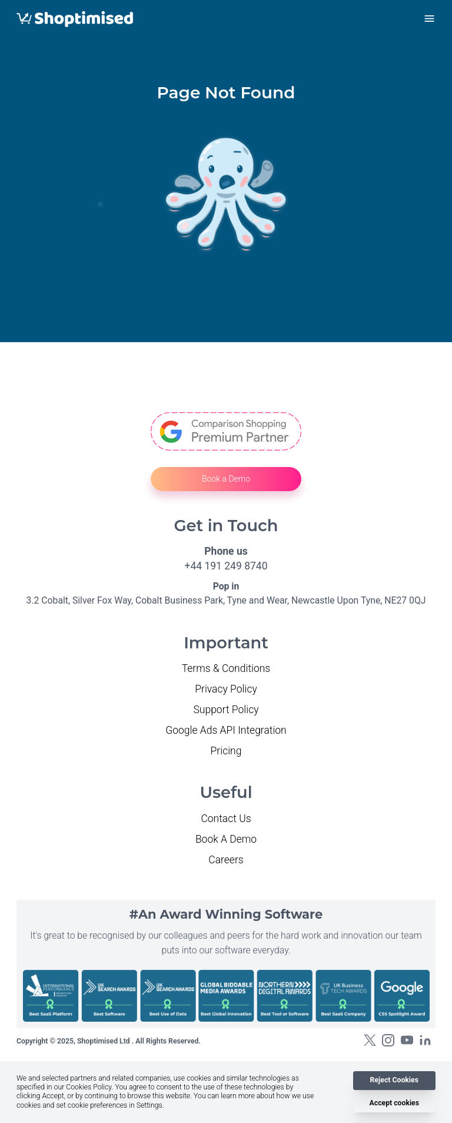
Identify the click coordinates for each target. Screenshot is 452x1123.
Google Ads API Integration (226, 730)
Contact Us (226, 818)
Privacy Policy (226, 689)
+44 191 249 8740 (226, 566)
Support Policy (225, 709)
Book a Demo (226, 478)
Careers (225, 860)
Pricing (226, 751)
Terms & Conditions (226, 668)
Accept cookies (394, 1103)
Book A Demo (226, 839)
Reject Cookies (394, 1080)
